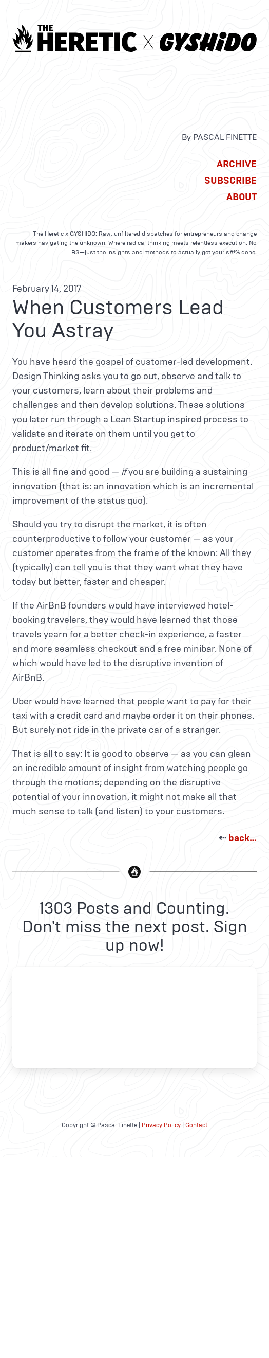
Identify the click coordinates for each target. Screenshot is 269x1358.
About (241, 197)
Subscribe (230, 180)
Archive (237, 164)
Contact (196, 1125)
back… (242, 838)
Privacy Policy (161, 1125)
